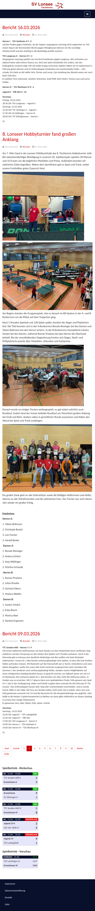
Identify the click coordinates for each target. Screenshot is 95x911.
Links (7, 904)
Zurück (16, 748)
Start (7, 748)
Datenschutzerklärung (15, 890)
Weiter (80, 748)
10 (72, 748)
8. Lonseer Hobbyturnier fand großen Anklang (39, 136)
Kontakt (8, 897)
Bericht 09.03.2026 (21, 634)
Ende (6, 754)
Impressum (10, 883)
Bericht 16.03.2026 (21, 27)
